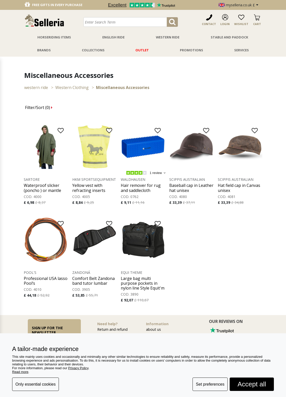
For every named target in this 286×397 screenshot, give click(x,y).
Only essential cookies (35, 384)
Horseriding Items (54, 37)
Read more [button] (20, 372)
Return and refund (112, 329)
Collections (93, 50)
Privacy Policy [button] (78, 368)
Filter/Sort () (39, 107)
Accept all (251, 384)
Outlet (142, 50)
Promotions (191, 50)
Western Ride (167, 37)
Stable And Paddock (229, 37)
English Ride (113, 37)
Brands (44, 50)
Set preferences (210, 384)
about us (153, 329)
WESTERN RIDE (36, 87)
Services (241, 50)
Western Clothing (72, 87)
